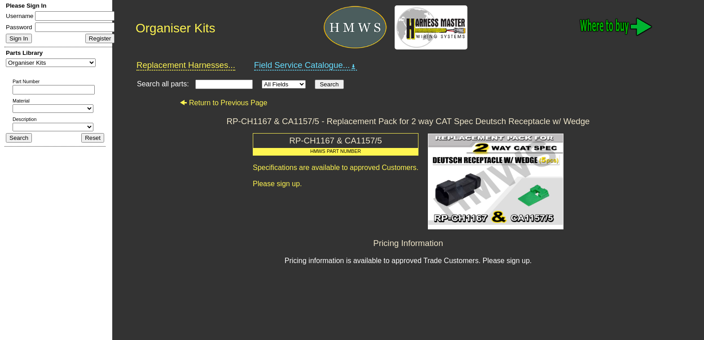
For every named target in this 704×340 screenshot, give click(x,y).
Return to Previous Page (223, 103)
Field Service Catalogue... (305, 65)
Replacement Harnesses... (185, 65)
